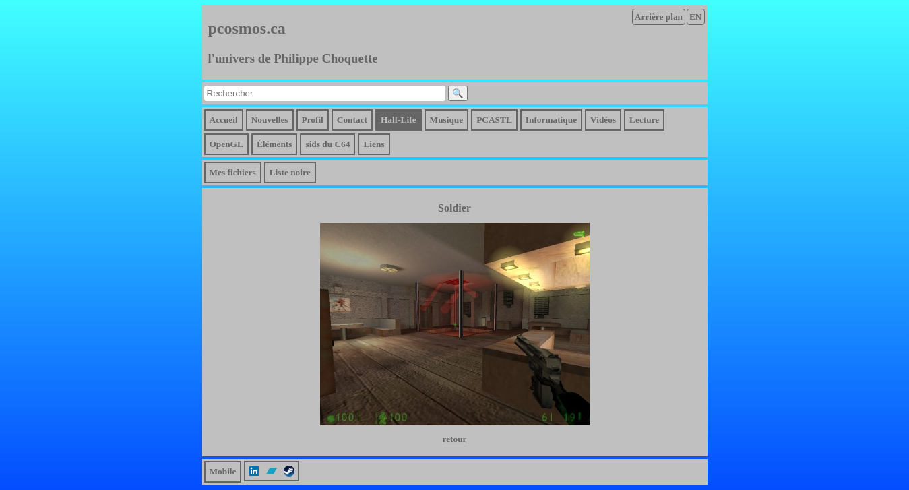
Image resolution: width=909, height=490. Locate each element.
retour (454, 439)
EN (695, 16)
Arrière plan (659, 16)
